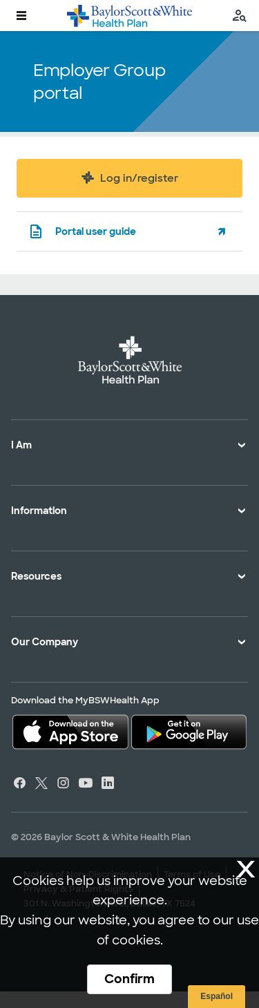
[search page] (239, 15)
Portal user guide (82, 231)
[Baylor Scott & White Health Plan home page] (129, 15)
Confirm (129, 979)
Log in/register (129, 177)
